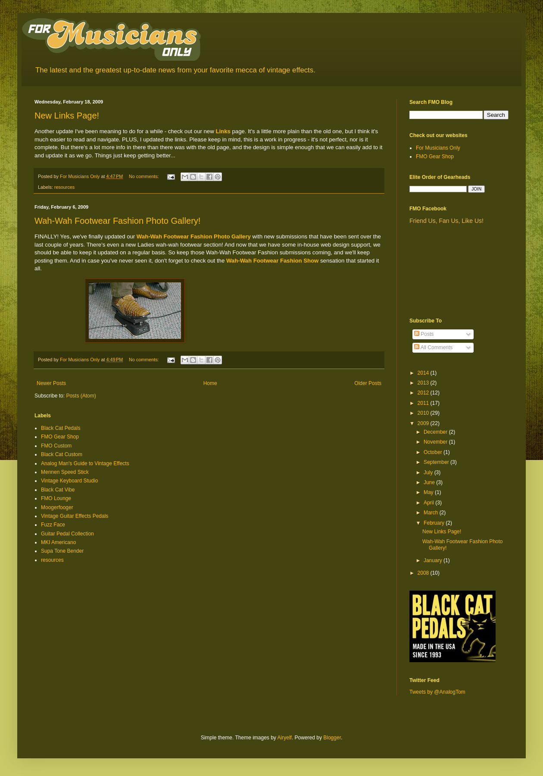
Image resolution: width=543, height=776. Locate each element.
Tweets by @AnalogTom (437, 692)
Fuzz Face (53, 525)
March (432, 513)
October (433, 452)
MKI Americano (58, 542)
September (437, 462)
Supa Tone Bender (62, 551)
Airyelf (285, 738)
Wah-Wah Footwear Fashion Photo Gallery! (117, 220)
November (436, 442)
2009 (424, 423)
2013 (424, 383)
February (435, 523)
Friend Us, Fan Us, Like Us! (446, 220)
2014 (424, 373)
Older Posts (367, 383)
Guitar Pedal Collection (67, 534)
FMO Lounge (56, 498)
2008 (424, 573)
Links (222, 131)
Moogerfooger (57, 507)
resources (64, 187)
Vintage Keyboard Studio (69, 481)
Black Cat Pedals (60, 428)
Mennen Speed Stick (65, 472)
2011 (424, 403)
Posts (424, 334)
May (429, 492)
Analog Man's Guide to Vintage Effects (85, 463)
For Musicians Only (438, 148)
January (433, 560)
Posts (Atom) (81, 396)
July (429, 472)
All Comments (433, 347)
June (430, 482)
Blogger (332, 738)
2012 (424, 393)
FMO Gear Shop (60, 437)
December (436, 432)
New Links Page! (66, 115)
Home (210, 383)
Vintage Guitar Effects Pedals (74, 516)
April (429, 503)
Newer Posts (51, 383)
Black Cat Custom (61, 454)
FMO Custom (56, 446)
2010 (424, 413)
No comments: (144, 176)
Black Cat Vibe (58, 490)
